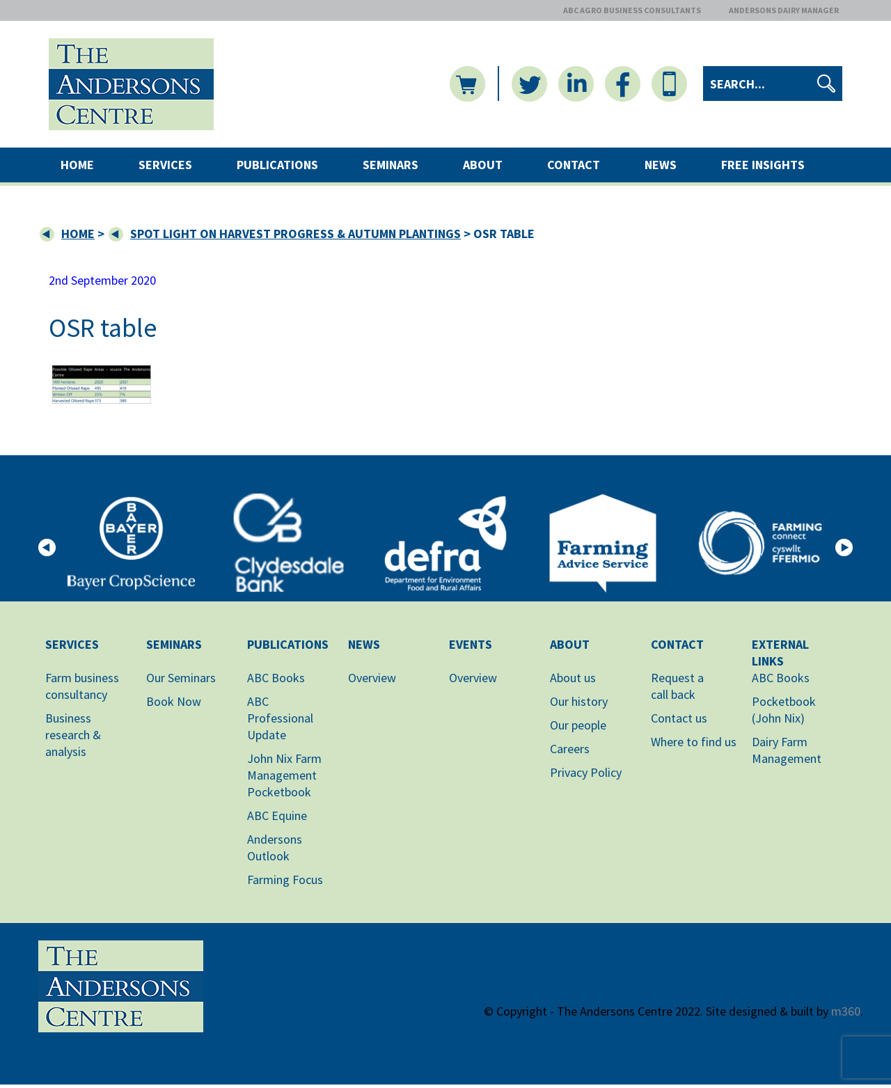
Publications (277, 165)
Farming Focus (285, 880)
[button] (47, 545)
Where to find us (693, 742)
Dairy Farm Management (786, 750)
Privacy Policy (586, 772)
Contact (573, 165)
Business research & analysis (73, 734)
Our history (579, 701)
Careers (570, 749)
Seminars (390, 165)
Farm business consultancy (82, 686)
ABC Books (276, 678)
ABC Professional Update (280, 718)
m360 (845, 1011)
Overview (372, 678)
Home (77, 165)
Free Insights (763, 165)
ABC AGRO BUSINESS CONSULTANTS (632, 10)
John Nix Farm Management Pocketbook (284, 775)
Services (165, 165)
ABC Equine (277, 815)
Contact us (679, 718)
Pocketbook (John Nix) (784, 709)
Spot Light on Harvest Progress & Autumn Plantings (295, 234)
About (483, 165)
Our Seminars (181, 678)
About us (573, 678)
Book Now (173, 701)
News (661, 165)
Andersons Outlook (274, 847)
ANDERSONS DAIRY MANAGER (784, 10)
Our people (578, 725)
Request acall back (677, 686)
